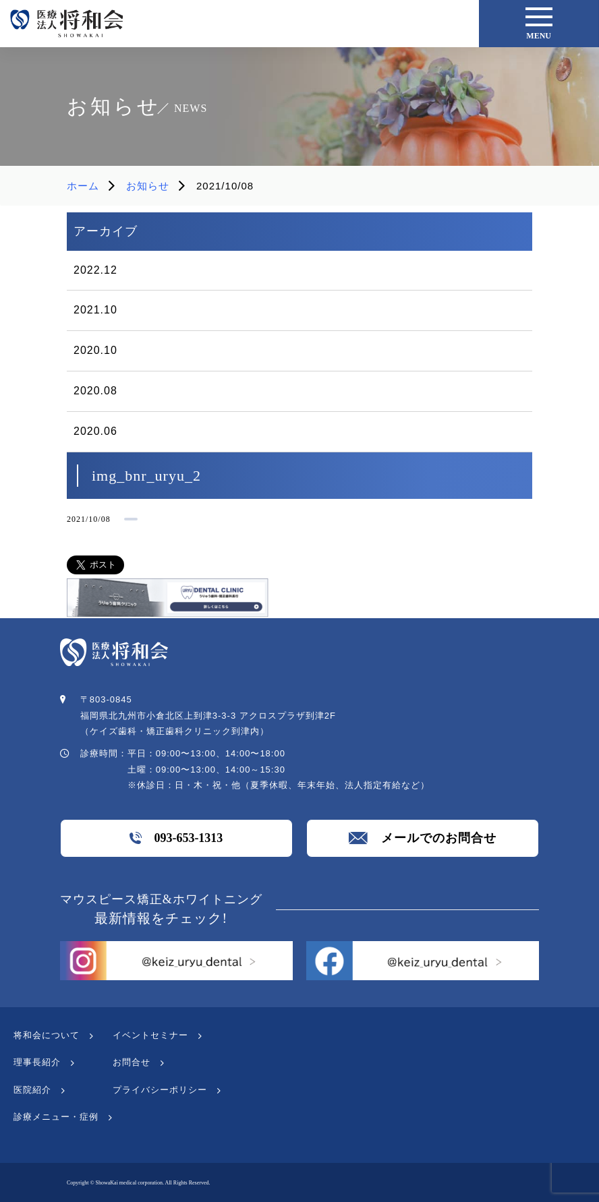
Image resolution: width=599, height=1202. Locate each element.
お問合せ (131, 1062)
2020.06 (95, 431)
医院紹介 (32, 1090)
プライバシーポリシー (160, 1090)
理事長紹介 (37, 1062)
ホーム (83, 185)
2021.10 (95, 309)
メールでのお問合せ (422, 838)
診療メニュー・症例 (55, 1117)
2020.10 (95, 350)
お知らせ (147, 185)
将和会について (46, 1035)
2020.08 (95, 390)
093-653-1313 (176, 838)
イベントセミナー (150, 1035)
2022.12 (95, 270)
